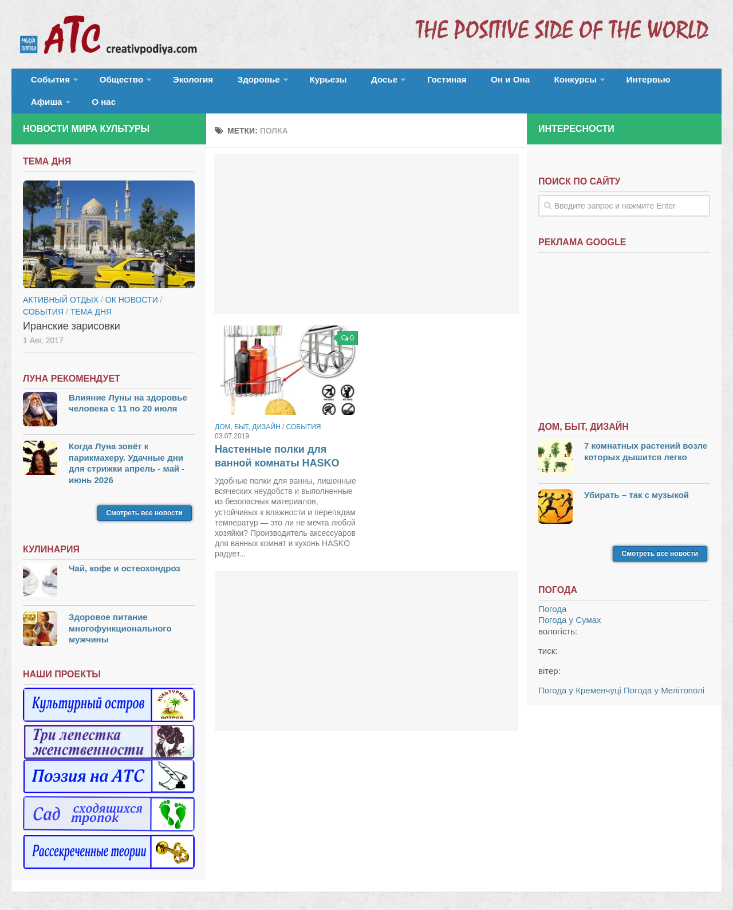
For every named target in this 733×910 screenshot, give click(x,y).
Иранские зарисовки (71, 309)
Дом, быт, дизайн (248, 411)
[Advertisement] (366, 218)
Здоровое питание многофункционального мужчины (120, 612)
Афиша (628, 83)
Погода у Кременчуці (579, 674)
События (47, 83)
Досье (342, 83)
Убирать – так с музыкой (636, 478)
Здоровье (233, 83)
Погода (552, 593)
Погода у (569, 604)
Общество (111, 83)
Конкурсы (510, 83)
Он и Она (454, 83)
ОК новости (131, 283)
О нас (680, 83)
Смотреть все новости (145, 497)
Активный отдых (60, 283)
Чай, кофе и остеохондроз (124, 552)
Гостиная (399, 83)
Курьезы (296, 83)
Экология (177, 83)
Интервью (575, 83)
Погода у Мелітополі (664, 674)
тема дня (91, 295)
